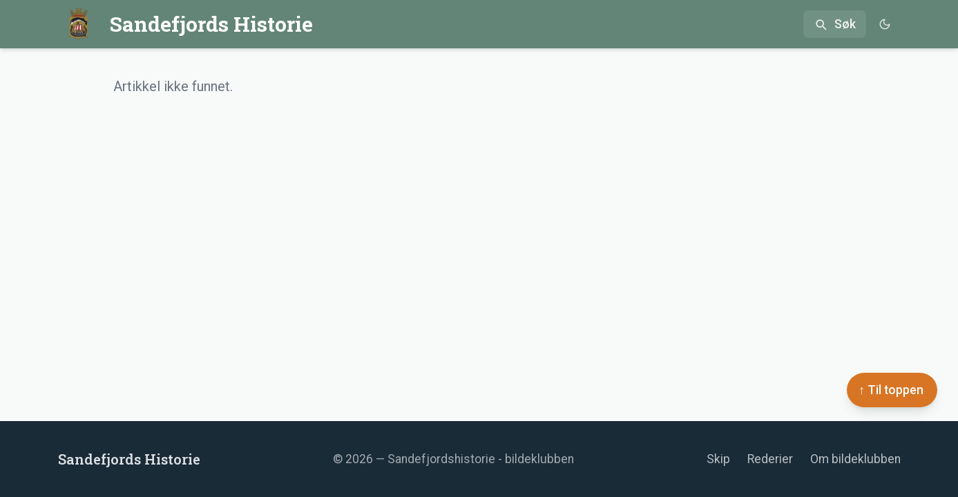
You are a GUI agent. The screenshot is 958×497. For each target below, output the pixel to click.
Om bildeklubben (855, 459)
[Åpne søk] (834, 24)
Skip (718, 459)
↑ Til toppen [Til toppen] (891, 390)
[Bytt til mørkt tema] (885, 24)
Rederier (770, 459)
